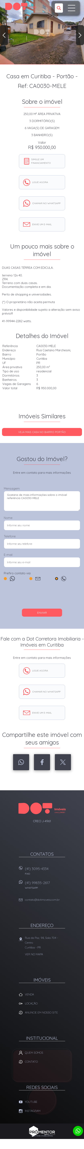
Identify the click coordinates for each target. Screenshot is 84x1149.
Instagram (32, 1111)
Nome (8, 518)
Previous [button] (4, 35)
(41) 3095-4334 (45, 872)
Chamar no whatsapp (46, 203)
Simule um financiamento (41, 161)
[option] (42, 32)
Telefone (10, 536)
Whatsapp (21, 762)
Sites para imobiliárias (42, 1136)
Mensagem (12, 488)
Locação (31, 1003)
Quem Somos (34, 1052)
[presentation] (42, 597)
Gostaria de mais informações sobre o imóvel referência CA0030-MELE (42, 501)
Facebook (42, 762)
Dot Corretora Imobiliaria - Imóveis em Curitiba (42, 808)
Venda (29, 994)
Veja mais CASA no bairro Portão (42, 432)
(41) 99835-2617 (45, 886)
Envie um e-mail (42, 224)
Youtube (31, 1102)
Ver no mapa (34, 954)
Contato (31, 1061)
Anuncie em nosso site (41, 1012)
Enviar (42, 612)
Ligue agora (40, 182)
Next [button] (80, 35)
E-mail (8, 555)
